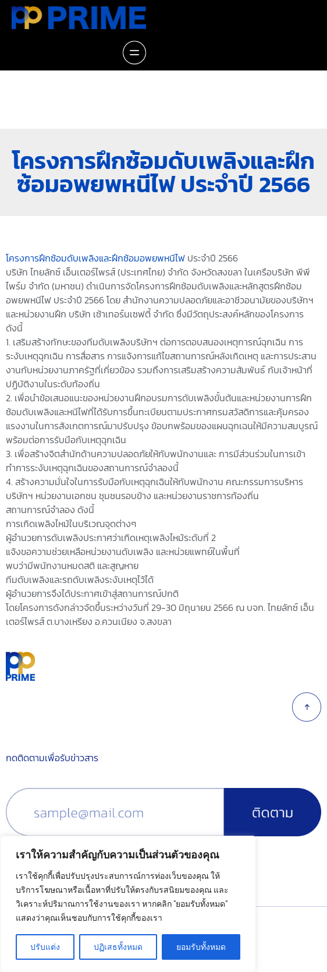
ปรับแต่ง (45, 947)
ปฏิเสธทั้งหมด (118, 947)
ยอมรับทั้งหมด (201, 947)
